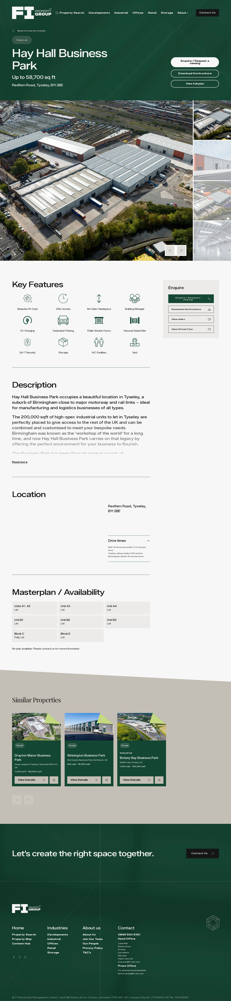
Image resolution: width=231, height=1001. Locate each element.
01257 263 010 (125, 959)
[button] (170, 250)
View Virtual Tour (191, 330)
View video (191, 320)
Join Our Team (93, 939)
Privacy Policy (93, 948)
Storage (53, 952)
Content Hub (21, 943)
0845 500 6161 (129, 934)
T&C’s (87, 952)
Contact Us (207, 12)
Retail (51, 948)
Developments (57, 934)
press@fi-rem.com (135, 973)
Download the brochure (195, 73)
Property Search (24, 934)
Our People (90, 943)
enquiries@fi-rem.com (129, 962)
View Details (31, 780)
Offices (52, 943)
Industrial (54, 939)
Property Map (22, 939)
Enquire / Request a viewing (195, 62)
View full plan (195, 83)
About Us (89, 934)
